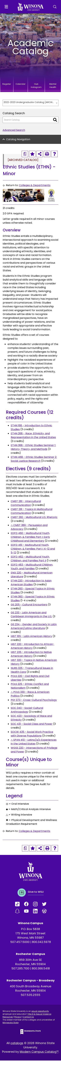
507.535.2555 (30, 995)
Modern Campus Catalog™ (39, 1052)
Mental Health (52, 85)
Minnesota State (10, 1022)
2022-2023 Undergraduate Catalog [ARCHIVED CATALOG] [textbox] (29, 102)
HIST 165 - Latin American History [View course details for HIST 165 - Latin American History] (31, 636)
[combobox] (30, 103)
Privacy (17, 1017)
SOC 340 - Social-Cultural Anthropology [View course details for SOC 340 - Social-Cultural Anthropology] (27, 710)
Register (6, 83)
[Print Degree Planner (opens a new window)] (25, 154)
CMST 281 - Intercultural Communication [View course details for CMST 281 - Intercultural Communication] (26, 503)
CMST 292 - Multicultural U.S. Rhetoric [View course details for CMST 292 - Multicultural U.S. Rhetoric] (34, 517)
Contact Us (28, 1017)
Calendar (21, 83)
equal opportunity (40, 1011)
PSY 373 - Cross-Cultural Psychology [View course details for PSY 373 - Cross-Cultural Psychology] (34, 700)
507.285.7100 (20, 968)
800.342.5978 (41, 942)
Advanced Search (14, 130)
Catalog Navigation (18, 139)
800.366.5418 (41, 968)
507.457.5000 (20, 942)
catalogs (16, 1043)
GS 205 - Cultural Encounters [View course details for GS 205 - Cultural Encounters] (29, 604)
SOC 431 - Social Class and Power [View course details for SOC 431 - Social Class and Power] (31, 724)
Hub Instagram (36, 85)
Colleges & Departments (34, 185)
